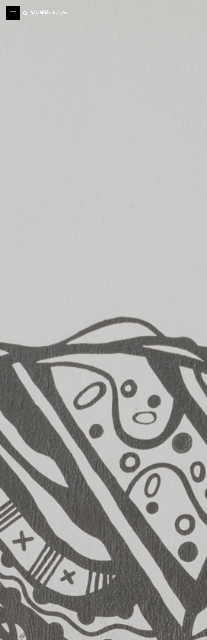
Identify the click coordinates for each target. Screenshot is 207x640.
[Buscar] (25, 13)
